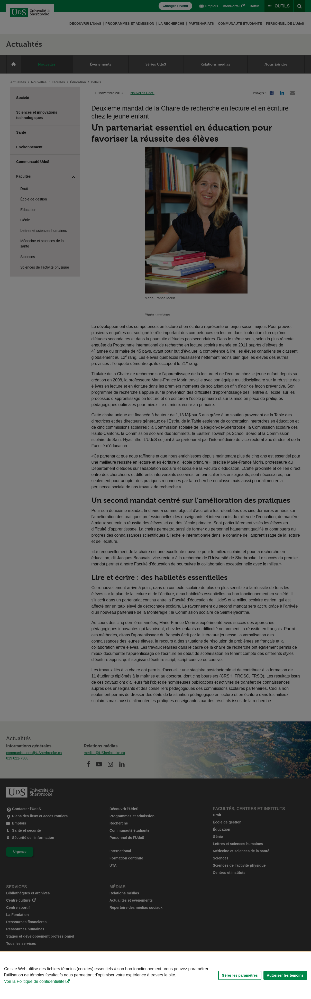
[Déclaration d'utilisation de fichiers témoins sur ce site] (155, 975)
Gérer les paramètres (240, 975)
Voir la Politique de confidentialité (34, 981)
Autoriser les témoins (285, 975)
